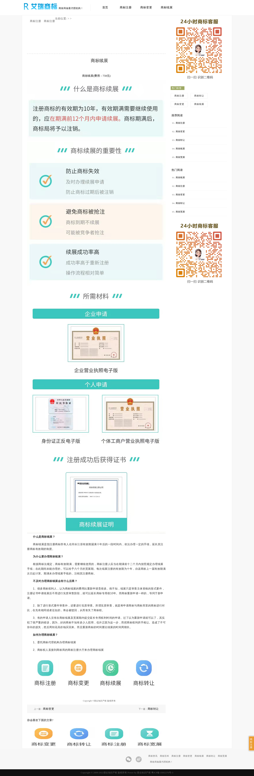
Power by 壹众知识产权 (139, 772)
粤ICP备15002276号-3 (162, 772)
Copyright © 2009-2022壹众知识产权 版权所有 (104, 772)
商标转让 (153, 708)
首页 (105, 7)
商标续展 (167, 7)
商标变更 (146, 7)
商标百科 (164, 756)
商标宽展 (222, 756)
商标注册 (126, 7)
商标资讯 (152, 756)
